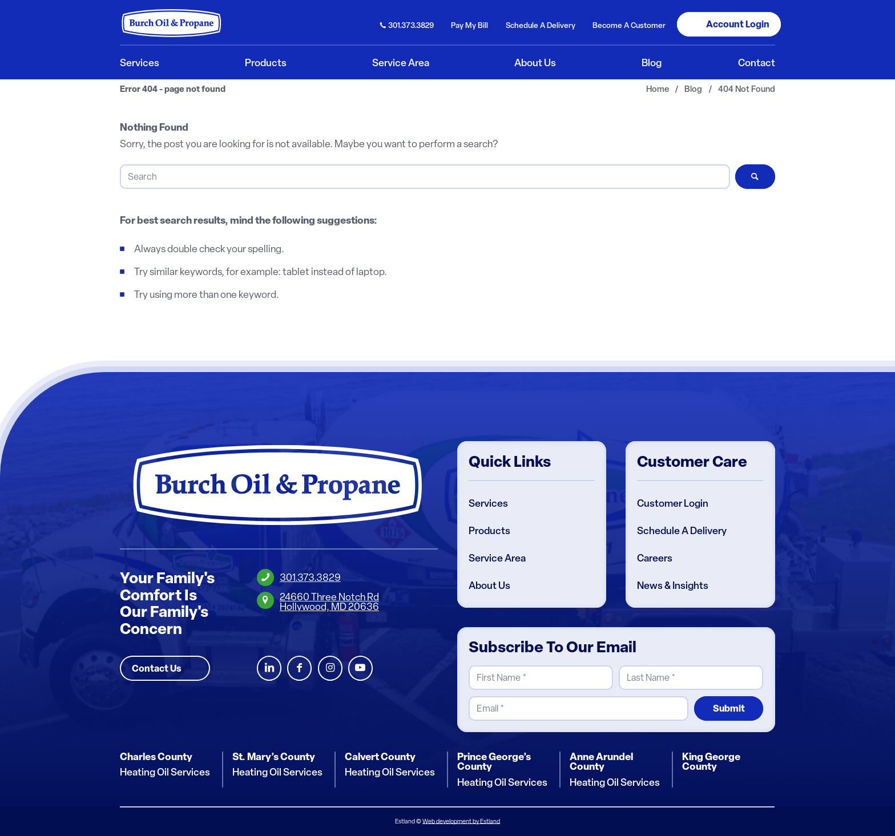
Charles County (156, 757)
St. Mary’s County (273, 757)
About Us (489, 585)
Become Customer (629, 25)
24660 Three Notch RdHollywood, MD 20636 (329, 602)
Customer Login (672, 503)
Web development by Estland (461, 821)
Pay (469, 25)
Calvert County (380, 757)
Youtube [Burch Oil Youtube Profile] (360, 668)
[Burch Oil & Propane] (172, 23)
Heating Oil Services (165, 773)
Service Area (497, 558)
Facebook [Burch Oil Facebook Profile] (299, 668)
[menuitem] (407, 24)
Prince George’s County (494, 762)
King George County (711, 762)
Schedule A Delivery (682, 531)
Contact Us (157, 668)
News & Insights (672, 585)
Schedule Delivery (540, 25)
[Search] (424, 176)
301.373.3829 (411, 25)
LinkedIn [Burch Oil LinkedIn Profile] (269, 668)
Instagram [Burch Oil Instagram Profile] (330, 668)
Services (488, 503)
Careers (654, 558)
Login (737, 24)
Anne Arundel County (601, 762)
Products (489, 531)
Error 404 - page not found (172, 89)
